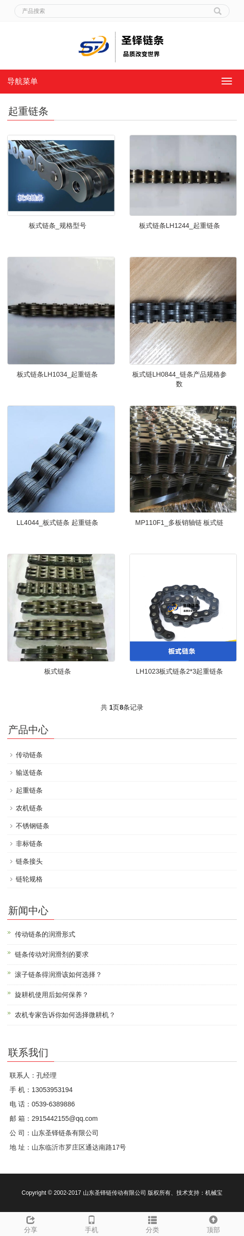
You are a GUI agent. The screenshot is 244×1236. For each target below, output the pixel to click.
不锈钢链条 (32, 826)
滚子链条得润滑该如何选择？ (58, 974)
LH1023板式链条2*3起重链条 (179, 671)
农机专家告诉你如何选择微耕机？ (65, 1015)
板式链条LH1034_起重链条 (57, 374)
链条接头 (29, 861)
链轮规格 (29, 879)
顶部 (213, 1223)
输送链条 (29, 772)
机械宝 (213, 1192)
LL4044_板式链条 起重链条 (57, 522)
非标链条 (29, 843)
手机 (91, 1223)
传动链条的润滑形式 (45, 934)
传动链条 (29, 755)
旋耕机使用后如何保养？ (52, 994)
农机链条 (29, 808)
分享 (30, 1223)
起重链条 (29, 790)
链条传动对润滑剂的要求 (52, 954)
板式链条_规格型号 (57, 225)
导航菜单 (22, 81)
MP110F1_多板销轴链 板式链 (179, 522)
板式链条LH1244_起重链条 (179, 225)
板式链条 (57, 671)
